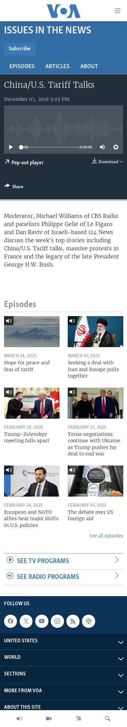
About (89, 66)
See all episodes (106, 536)
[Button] (13, 187)
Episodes (22, 66)
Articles (57, 66)
